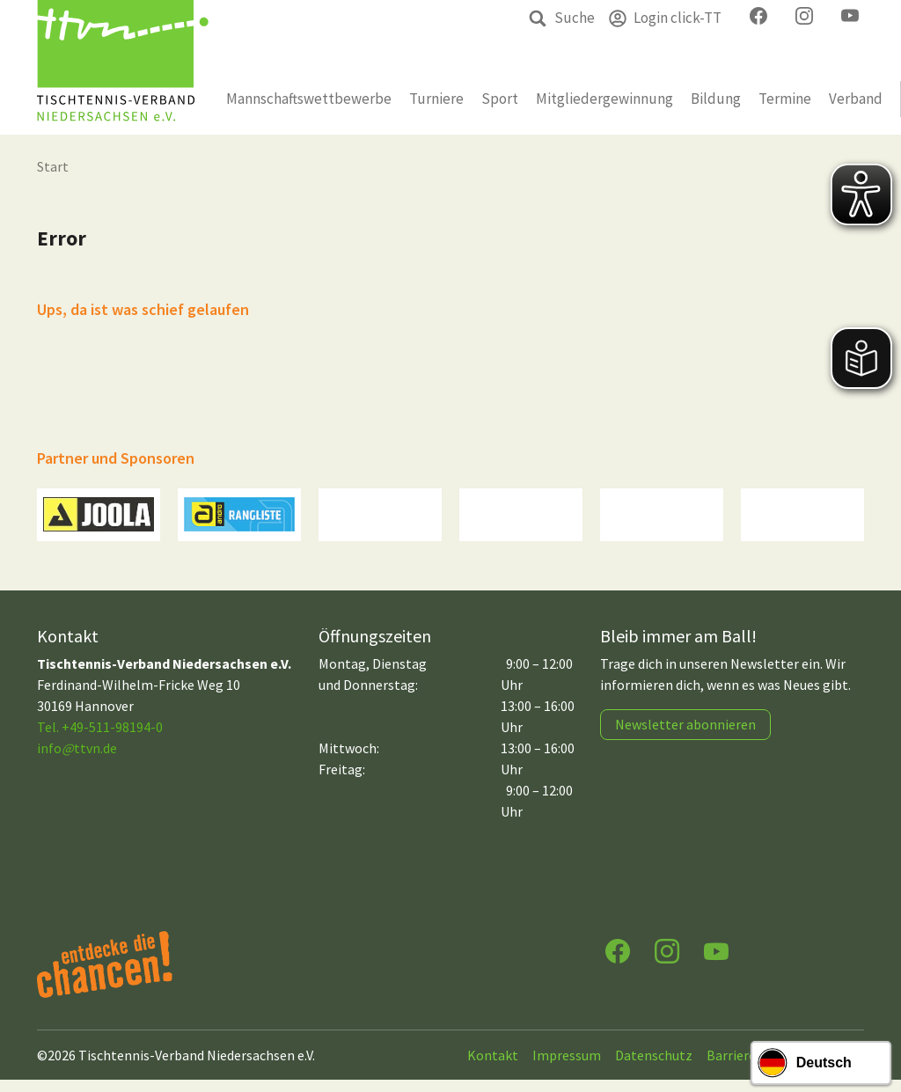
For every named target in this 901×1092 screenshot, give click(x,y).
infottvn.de (77, 760)
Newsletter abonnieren (685, 736)
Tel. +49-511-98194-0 (100, 739)
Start (53, 166)
